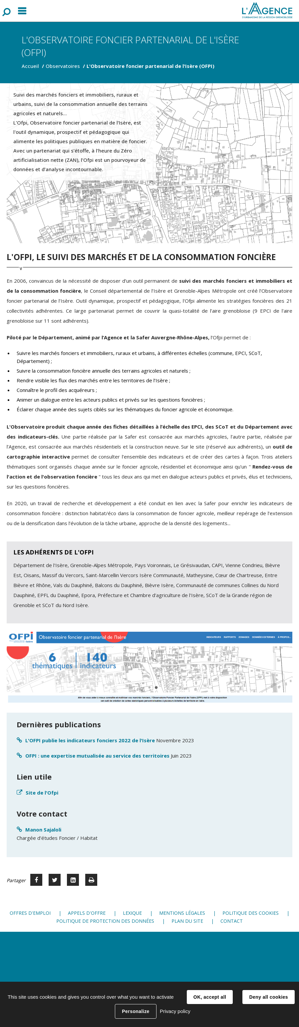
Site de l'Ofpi (42, 792)
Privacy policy (175, 1011)
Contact (231, 921)
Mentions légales (182, 913)
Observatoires (63, 66)
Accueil (30, 66)
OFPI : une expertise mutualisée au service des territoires (97, 755)
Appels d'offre (87, 913)
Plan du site (187, 921)
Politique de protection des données (105, 921)
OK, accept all (209, 997)
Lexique (132, 913)
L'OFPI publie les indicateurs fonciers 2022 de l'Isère (90, 740)
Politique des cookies (250, 913)
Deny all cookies (268, 997)
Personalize (135, 1011)
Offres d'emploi (30, 913)
